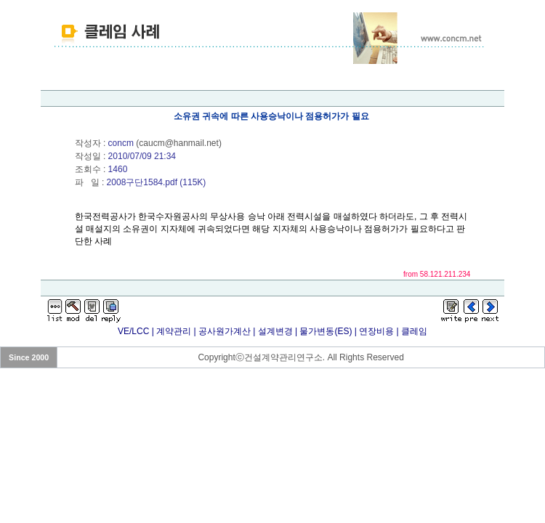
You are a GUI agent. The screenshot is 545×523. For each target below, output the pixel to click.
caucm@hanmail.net (179, 143)
